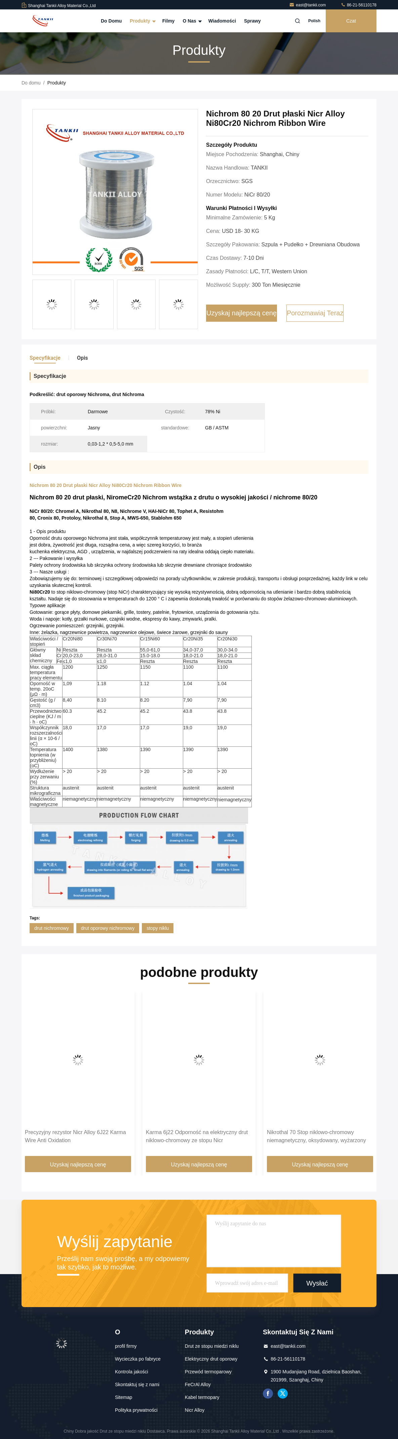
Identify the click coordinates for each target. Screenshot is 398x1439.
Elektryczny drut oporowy (211, 1359)
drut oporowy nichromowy (108, 928)
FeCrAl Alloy (198, 1384)
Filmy (168, 21)
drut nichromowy (51, 928)
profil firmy (126, 1346)
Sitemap (123, 1397)
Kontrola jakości (131, 1371)
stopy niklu (158, 928)
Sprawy (252, 21)
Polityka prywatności (136, 1410)
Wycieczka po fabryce (138, 1359)
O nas (191, 21)
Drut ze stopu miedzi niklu (212, 1346)
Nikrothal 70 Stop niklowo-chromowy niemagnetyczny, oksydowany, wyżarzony (316, 1136)
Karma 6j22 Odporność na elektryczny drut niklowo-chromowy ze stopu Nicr (197, 1136)
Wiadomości (222, 21)
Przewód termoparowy (208, 1371)
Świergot (283, 1394)
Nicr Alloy (194, 1410)
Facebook (268, 1394)
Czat (351, 21)
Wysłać (317, 1283)
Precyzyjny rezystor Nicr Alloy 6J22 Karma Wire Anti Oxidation (75, 1136)
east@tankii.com (308, 5)
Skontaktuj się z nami (137, 1384)
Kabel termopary (202, 1397)
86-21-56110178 (358, 5)
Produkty (142, 21)
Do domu (111, 21)
